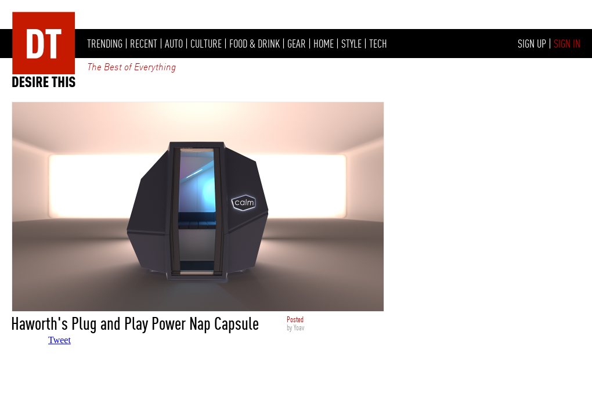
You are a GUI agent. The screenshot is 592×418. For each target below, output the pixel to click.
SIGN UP (532, 44)
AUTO (174, 44)
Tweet (59, 340)
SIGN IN (567, 44)
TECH (378, 44)
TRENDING (104, 44)
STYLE (351, 44)
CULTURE (206, 44)
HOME (323, 44)
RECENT (143, 44)
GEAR (296, 44)
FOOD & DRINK (254, 44)
